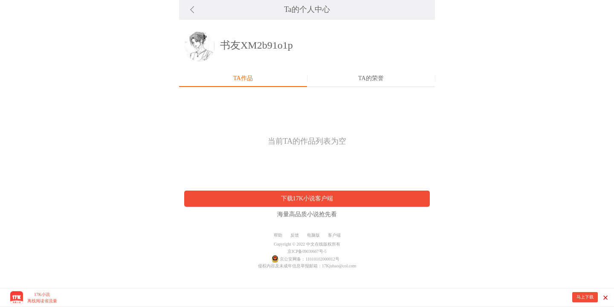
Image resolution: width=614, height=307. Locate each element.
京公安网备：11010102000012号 (309, 259)
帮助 (278, 235)
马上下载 (585, 297)
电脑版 (313, 235)
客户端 (334, 235)
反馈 (294, 235)
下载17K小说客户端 (307, 198)
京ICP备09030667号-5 (306, 251)
